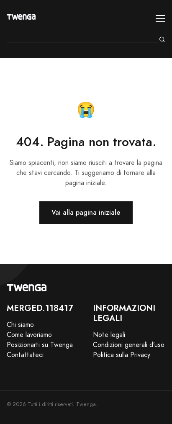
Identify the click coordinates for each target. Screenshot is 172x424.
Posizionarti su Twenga (40, 344)
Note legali (109, 334)
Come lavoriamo (29, 334)
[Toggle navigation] (160, 19)
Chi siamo (20, 324)
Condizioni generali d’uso (128, 344)
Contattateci (25, 355)
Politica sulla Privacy (121, 355)
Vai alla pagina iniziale (86, 212)
